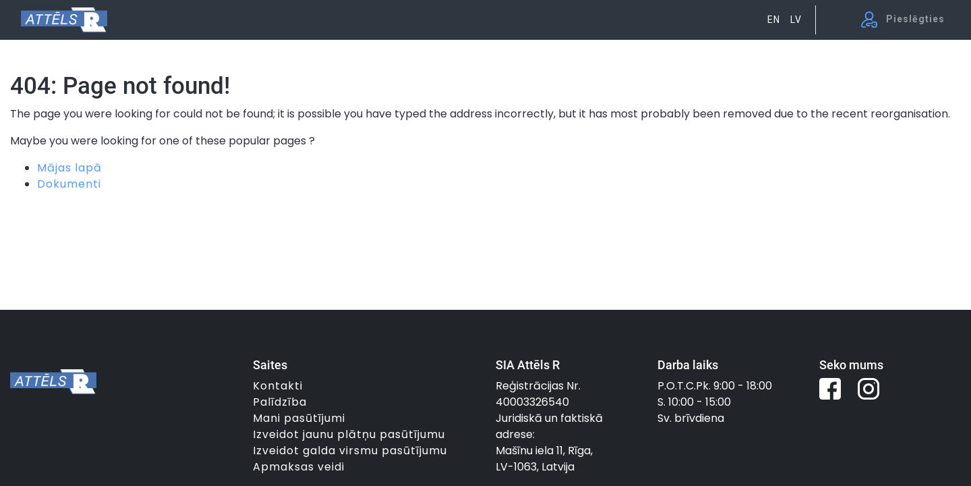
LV (796, 19)
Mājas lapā (69, 168)
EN (773, 19)
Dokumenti (69, 184)
